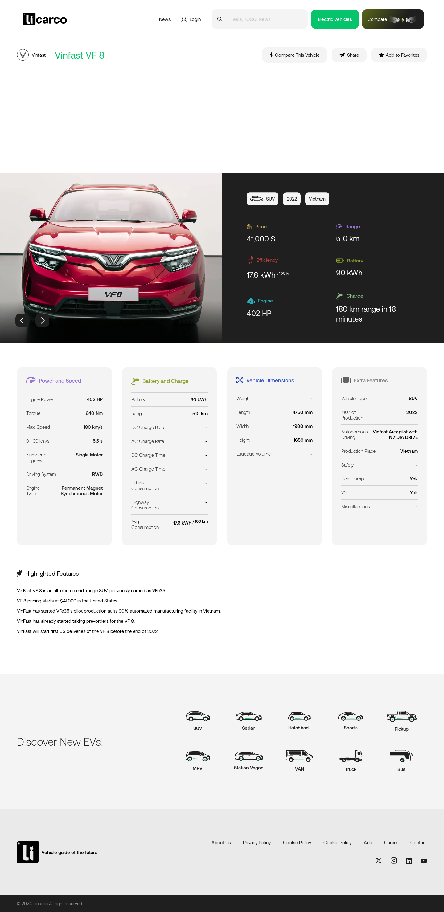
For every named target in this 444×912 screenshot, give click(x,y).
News (165, 19)
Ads (368, 842)
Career (391, 842)
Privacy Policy (257, 842)
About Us (221, 842)
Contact (418, 842)
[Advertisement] (222, 118)
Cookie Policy (297, 842)
